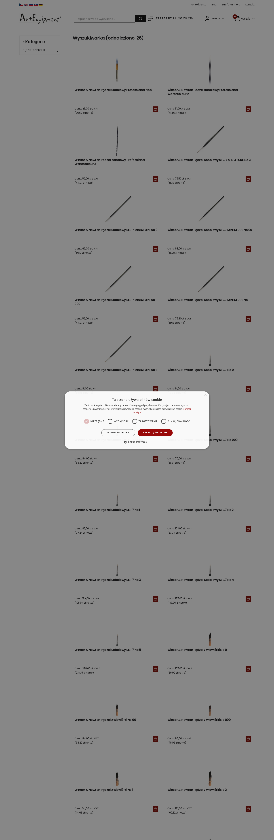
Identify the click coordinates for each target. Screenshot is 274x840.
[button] (137, 442)
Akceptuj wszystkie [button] (155, 432)
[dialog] (137, 420)
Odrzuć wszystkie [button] (118, 432)
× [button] (205, 395)
